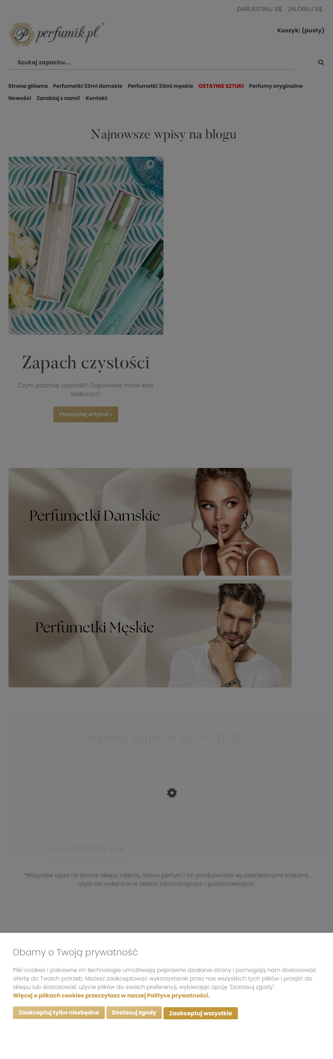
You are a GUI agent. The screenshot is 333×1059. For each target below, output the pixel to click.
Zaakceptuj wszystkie (200, 1014)
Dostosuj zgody (134, 1014)
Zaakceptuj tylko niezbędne (59, 1014)
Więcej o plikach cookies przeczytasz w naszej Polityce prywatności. (111, 997)
